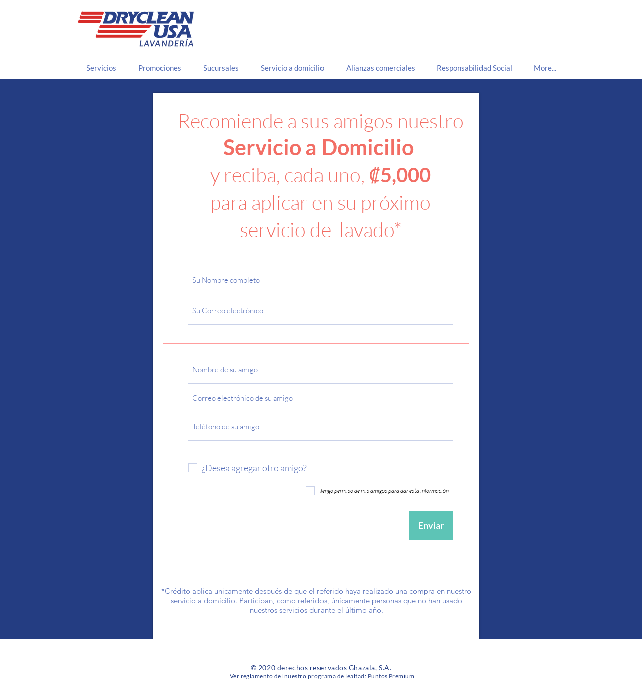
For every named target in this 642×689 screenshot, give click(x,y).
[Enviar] (431, 525)
